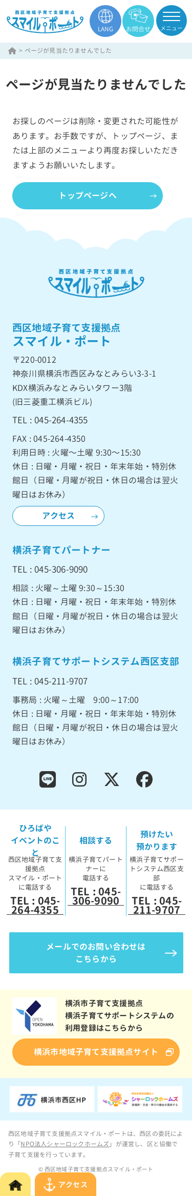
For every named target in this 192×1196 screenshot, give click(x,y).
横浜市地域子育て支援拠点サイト (96, 1051)
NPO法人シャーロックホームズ (64, 1144)
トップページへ (87, 195)
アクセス (58, 515)
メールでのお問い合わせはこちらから (95, 953)
